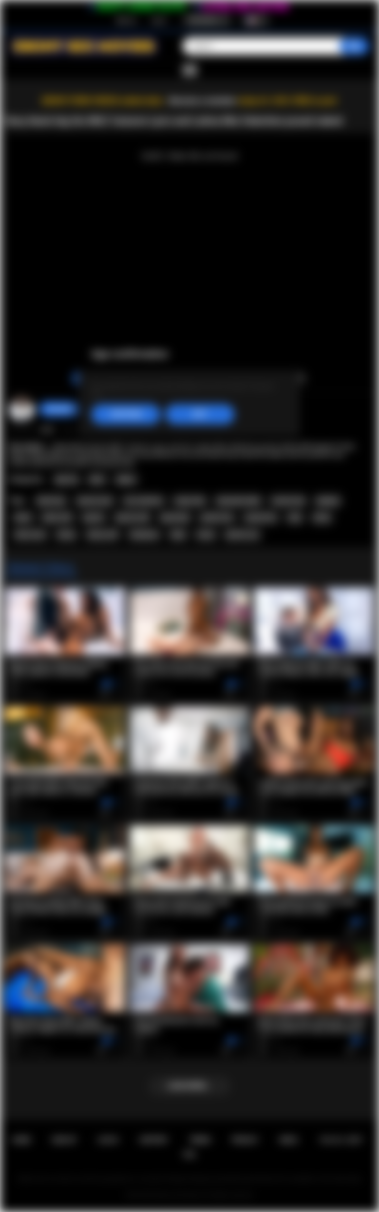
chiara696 (59, 409)
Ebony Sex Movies (179, 1195)
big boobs (175, 517)
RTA (189, 1154)
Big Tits (66, 479)
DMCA (288, 1139)
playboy (328, 500)
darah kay (51, 500)
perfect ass (242, 534)
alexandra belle (238, 500)
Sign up (126, 20)
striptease (144, 534)
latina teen (30, 534)
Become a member (202, 100)
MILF (97, 479)
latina (322, 517)
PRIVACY (245, 1139)
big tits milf (132, 517)
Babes (126, 479)
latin (295, 517)
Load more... (190, 1086)
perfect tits (217, 517)
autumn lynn (94, 500)
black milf (57, 517)
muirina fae (288, 500)
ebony (66, 534)
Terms (200, 1139)
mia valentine (143, 500)
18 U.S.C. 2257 (340, 1139)
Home (21, 1139)
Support (153, 1139)
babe (178, 534)
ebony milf (102, 534)
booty (206, 534)
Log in (159, 20)
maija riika (189, 500)
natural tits (261, 517)
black (22, 517)
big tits (93, 517)
